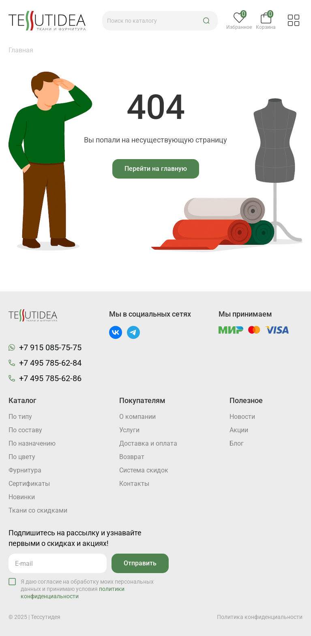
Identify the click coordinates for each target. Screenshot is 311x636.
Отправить (140, 563)
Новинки (22, 497)
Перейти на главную (155, 168)
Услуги (129, 430)
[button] (206, 21)
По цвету (22, 457)
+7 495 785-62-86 (50, 378)
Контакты (134, 483)
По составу (25, 430)
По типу (20, 416)
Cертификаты (29, 483)
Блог (236, 443)
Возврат (131, 457)
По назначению (32, 443)
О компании (137, 416)
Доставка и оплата (148, 443)
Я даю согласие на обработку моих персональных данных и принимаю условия (87, 588)
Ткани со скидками (38, 510)
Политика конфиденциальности (259, 617)
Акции (238, 430)
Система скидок (143, 470)
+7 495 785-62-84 (50, 363)
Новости (242, 416)
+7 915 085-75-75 (50, 347)
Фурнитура (25, 470)
